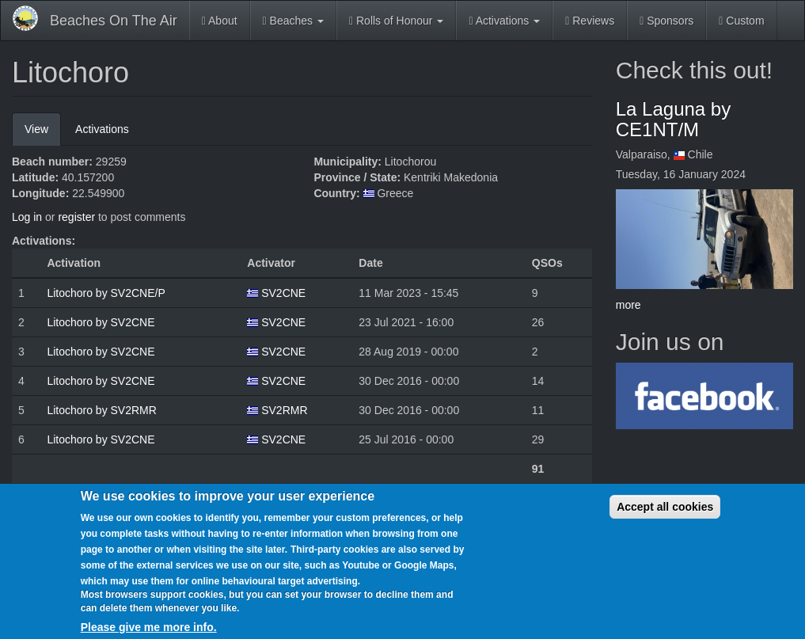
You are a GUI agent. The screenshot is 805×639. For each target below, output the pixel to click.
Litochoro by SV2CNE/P (106, 293)
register (76, 217)
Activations (504, 20)
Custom (741, 20)
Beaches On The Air (113, 21)
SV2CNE (283, 293)
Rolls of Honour (396, 20)
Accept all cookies (665, 513)
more (628, 305)
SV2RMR (284, 410)
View (43, 133)
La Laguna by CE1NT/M (673, 119)
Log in (27, 217)
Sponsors (666, 20)
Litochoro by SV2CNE (100, 322)
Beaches (293, 20)
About (219, 20)
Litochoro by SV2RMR (102, 410)
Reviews (589, 20)
